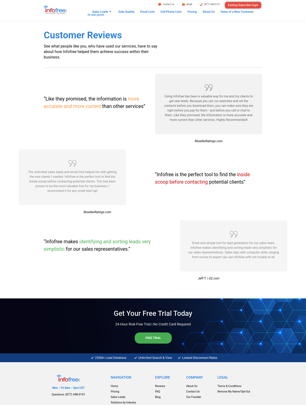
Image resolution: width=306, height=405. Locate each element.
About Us (209, 11)
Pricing (192, 11)
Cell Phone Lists (171, 11)
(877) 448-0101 (212, 4)
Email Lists (147, 11)
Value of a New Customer (237, 11)
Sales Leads (101, 11)
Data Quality (126, 11)
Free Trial (152, 338)
